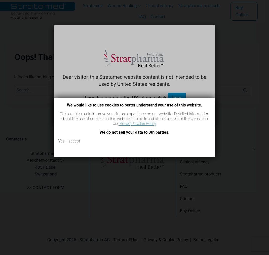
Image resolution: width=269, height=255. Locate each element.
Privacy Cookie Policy (137, 123)
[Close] (215, 98)
